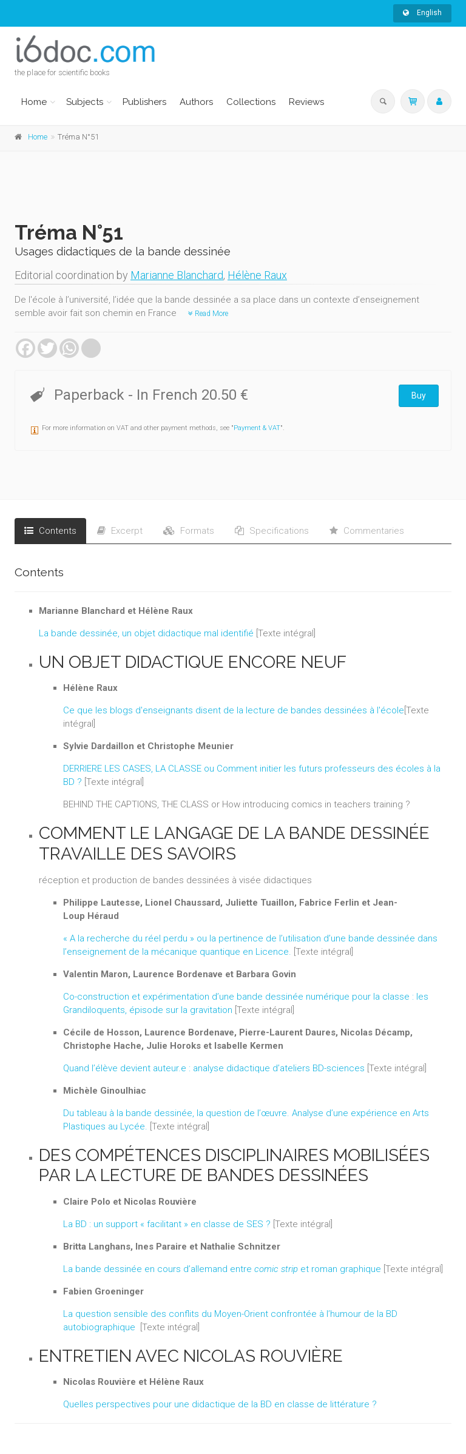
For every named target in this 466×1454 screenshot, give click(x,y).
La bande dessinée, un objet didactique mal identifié (146, 633)
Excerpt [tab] (120, 530)
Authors (196, 101)
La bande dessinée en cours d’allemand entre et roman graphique (222, 1269)
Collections (250, 101)
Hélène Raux (257, 275)
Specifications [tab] (272, 530)
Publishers (144, 101)
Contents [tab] (50, 530)
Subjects (84, 101)
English (422, 12)
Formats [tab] (188, 530)
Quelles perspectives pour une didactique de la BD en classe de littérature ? (220, 1404)
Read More (208, 313)
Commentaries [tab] (366, 530)
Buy (418, 395)
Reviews (306, 101)
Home (34, 101)
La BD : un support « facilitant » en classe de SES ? (167, 1224)
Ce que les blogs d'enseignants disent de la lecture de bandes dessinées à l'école (233, 710)
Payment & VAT (257, 428)
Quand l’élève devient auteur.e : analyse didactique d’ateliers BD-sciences (214, 1068)
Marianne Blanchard (176, 275)
